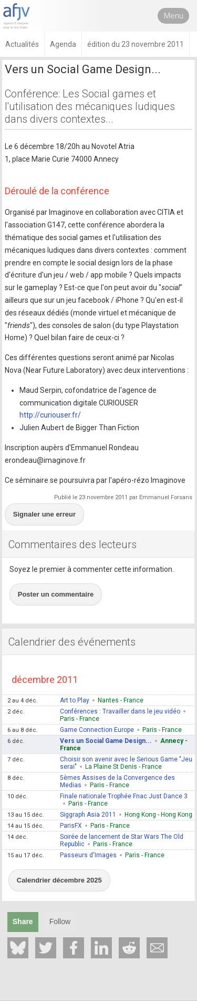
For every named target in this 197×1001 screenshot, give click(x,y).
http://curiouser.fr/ (50, 415)
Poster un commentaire (56, 594)
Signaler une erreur (44, 514)
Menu (173, 16)
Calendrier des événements (72, 642)
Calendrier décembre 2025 (59, 880)
